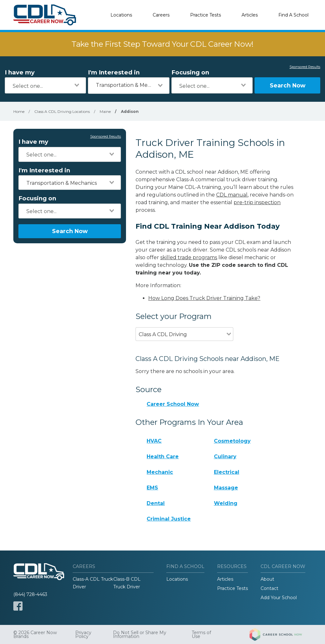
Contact (269, 588)
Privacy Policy (83, 634)
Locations (121, 15)
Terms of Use (201, 634)
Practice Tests (205, 15)
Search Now (287, 85)
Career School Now (173, 404)
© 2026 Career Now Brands (35, 634)
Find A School (293, 15)
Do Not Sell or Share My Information (139, 634)
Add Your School (279, 597)
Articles (250, 15)
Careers (161, 15)
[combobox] (45, 85)
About (267, 579)
